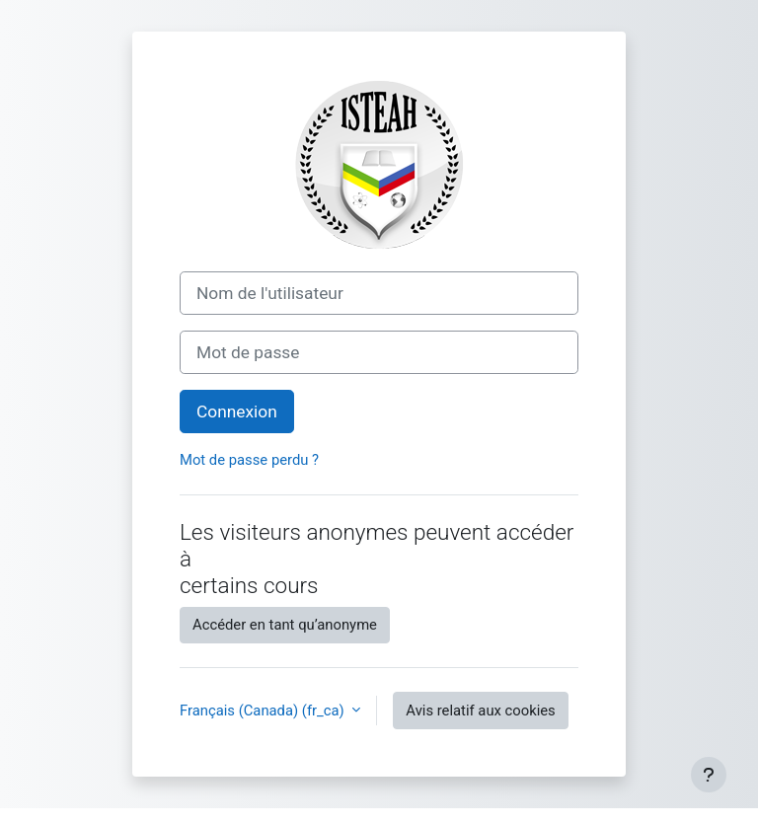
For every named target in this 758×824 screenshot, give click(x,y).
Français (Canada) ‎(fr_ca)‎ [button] (263, 710)
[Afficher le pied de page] (708, 774)
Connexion (236, 411)
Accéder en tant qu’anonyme (284, 625)
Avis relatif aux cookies (480, 710)
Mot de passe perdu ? (249, 460)
